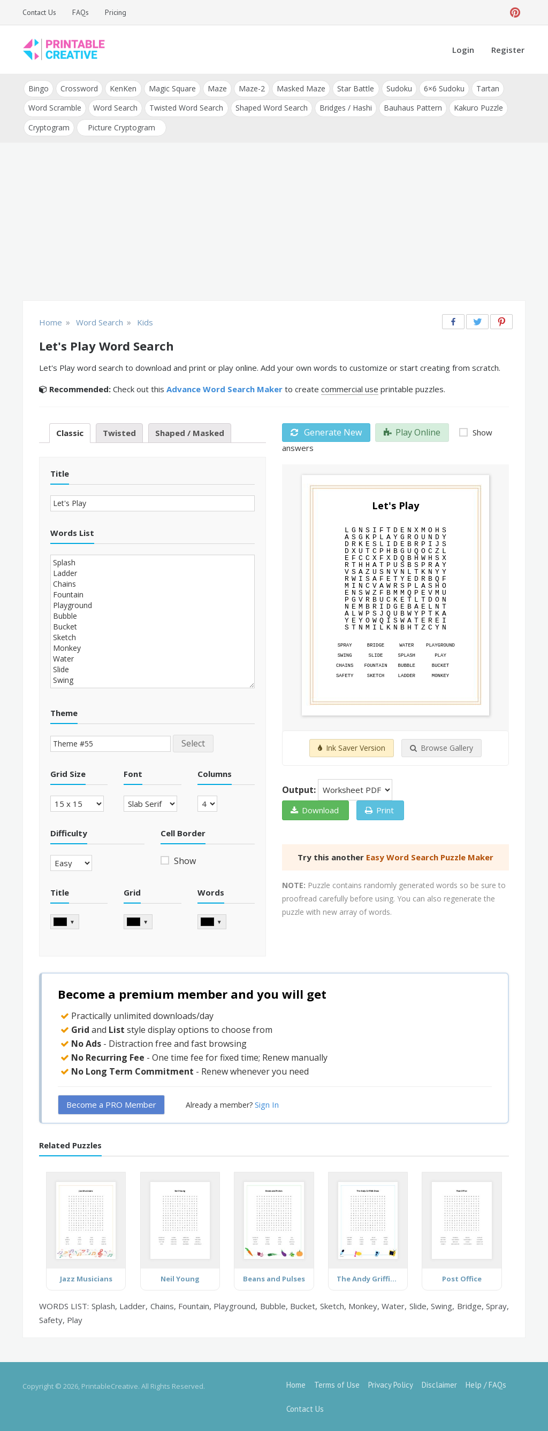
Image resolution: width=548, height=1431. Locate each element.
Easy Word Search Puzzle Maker (429, 857)
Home (296, 1384)
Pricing (115, 12)
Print (379, 810)
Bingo (38, 88)
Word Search (115, 108)
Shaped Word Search (271, 108)
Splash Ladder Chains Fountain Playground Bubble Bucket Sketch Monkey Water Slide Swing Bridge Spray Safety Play (152, 621)
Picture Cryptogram (121, 127)
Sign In (267, 1104)
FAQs (80, 12)
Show (184, 860)
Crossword (79, 88)
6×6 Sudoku (443, 88)
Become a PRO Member (111, 1104)
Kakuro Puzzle (478, 108)
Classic (69, 432)
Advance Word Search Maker (224, 388)
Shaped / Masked (189, 432)
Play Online (412, 432)
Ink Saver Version (351, 748)
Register (507, 49)
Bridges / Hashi (345, 108)
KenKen (123, 88)
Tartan (486, 88)
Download (315, 810)
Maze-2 (251, 88)
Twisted (119, 432)
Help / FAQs (486, 1384)
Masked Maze (300, 88)
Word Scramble (54, 108)
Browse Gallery (441, 748)
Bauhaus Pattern (412, 108)
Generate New (326, 432)
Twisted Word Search (186, 108)
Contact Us (39, 12)
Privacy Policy (390, 1384)
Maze (216, 88)
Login (463, 49)
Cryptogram (49, 127)
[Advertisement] (274, 222)
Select (193, 743)
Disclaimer (439, 1384)
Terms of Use (337, 1384)
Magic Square (171, 88)
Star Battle (355, 88)
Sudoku (398, 88)
